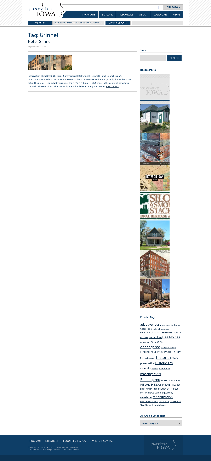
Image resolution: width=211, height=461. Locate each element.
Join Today (173, 7)
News (176, 14)
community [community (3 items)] (157, 332)
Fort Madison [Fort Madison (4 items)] (145, 358)
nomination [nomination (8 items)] (175, 379)
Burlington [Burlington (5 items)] (176, 325)
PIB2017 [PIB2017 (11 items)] (145, 384)
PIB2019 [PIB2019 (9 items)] (166, 384)
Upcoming (118, 22)
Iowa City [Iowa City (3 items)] (155, 368)
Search (174, 58)
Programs (89, 14)
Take (40, 22)
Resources (126, 14)
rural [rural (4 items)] (172, 401)
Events (95, 440)
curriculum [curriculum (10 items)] (155, 336)
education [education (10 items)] (157, 341)
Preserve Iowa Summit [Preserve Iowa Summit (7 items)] (151, 392)
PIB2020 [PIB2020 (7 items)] (176, 385)
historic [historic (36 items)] (163, 357)
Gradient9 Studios (72, 449)
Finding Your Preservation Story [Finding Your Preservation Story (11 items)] (160, 351)
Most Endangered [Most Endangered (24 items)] (150, 376)
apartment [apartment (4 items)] (166, 325)
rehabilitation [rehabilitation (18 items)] (163, 397)
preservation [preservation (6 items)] (146, 388)
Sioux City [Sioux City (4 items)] (144, 405)
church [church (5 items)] (157, 329)
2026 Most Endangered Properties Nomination (79, 22)
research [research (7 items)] (144, 401)
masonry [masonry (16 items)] (146, 374)
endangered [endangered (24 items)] (150, 346)
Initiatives (51, 440)
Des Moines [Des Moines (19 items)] (171, 337)
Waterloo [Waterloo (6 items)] (153, 405)
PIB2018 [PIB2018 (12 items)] (156, 384)
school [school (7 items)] (177, 401)
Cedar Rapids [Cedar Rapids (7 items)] (147, 329)
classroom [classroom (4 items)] (165, 329)
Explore (107, 14)
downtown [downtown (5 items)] (145, 342)
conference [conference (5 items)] (167, 332)
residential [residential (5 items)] (153, 401)
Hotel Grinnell (40, 41)
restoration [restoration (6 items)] (164, 401)
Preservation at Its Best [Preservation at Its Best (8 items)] (165, 388)
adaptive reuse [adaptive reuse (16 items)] (150, 324)
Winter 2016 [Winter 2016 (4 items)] (163, 405)
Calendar (160, 14)
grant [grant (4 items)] (153, 358)
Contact (109, 440)
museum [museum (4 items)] (164, 380)
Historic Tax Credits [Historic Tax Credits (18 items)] (156, 365)
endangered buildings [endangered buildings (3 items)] (168, 347)
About (143, 14)
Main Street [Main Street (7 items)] (164, 368)
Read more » (112, 86)
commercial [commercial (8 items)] (146, 332)
